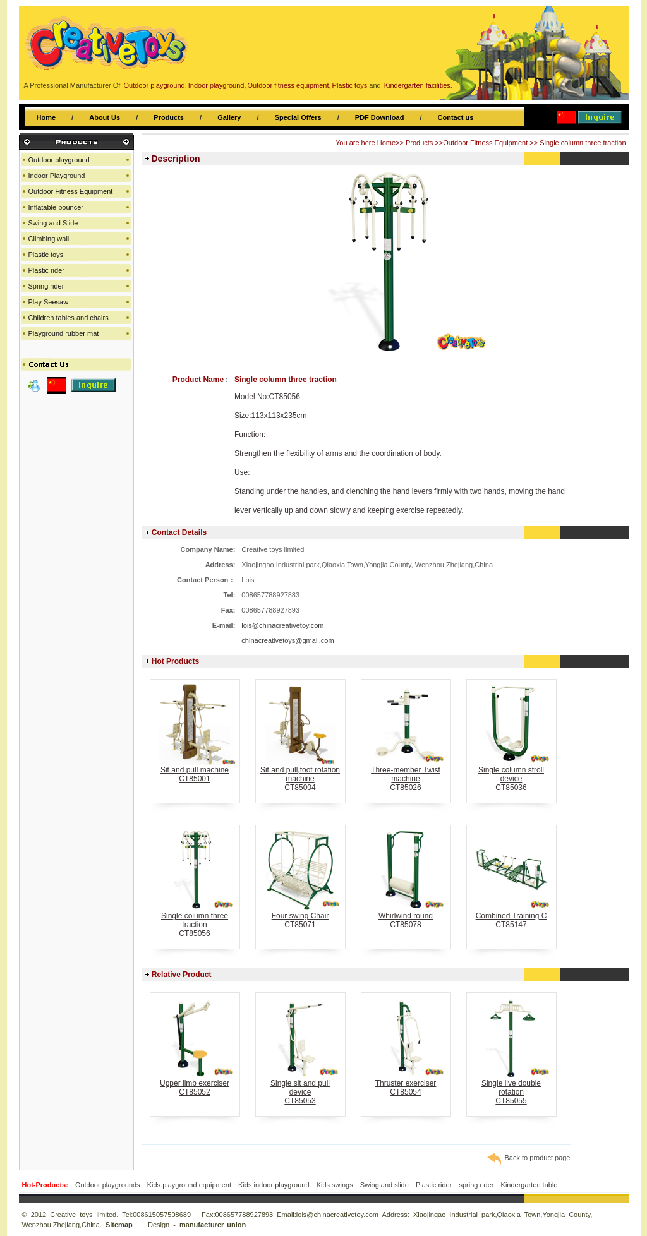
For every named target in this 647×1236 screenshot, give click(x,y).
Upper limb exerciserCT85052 (195, 1084)
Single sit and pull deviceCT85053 (300, 1088)
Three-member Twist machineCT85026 (406, 775)
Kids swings (335, 1185)
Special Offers (298, 117)
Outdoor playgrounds (107, 1185)
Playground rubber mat (63, 333)
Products (169, 117)
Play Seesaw (48, 302)
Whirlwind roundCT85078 (406, 916)
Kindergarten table (529, 1185)
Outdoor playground (59, 160)
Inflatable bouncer (55, 207)
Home (46, 117)
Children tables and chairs (68, 317)
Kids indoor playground (274, 1185)
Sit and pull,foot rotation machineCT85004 (300, 775)
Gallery (229, 117)
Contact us (456, 117)
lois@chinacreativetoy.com (282, 625)
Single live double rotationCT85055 (511, 1088)
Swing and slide (384, 1185)
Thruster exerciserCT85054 (406, 1084)
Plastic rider (46, 270)
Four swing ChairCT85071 (300, 916)
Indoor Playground (56, 175)
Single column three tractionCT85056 (195, 921)
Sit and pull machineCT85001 (195, 771)
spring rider (476, 1185)
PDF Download (379, 117)
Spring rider (46, 286)
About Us (104, 117)
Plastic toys (46, 254)
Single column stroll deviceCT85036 (511, 775)
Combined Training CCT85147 (511, 916)
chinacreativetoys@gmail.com (287, 640)
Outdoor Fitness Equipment (485, 143)
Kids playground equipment (189, 1185)
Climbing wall (49, 239)
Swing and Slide (53, 223)
